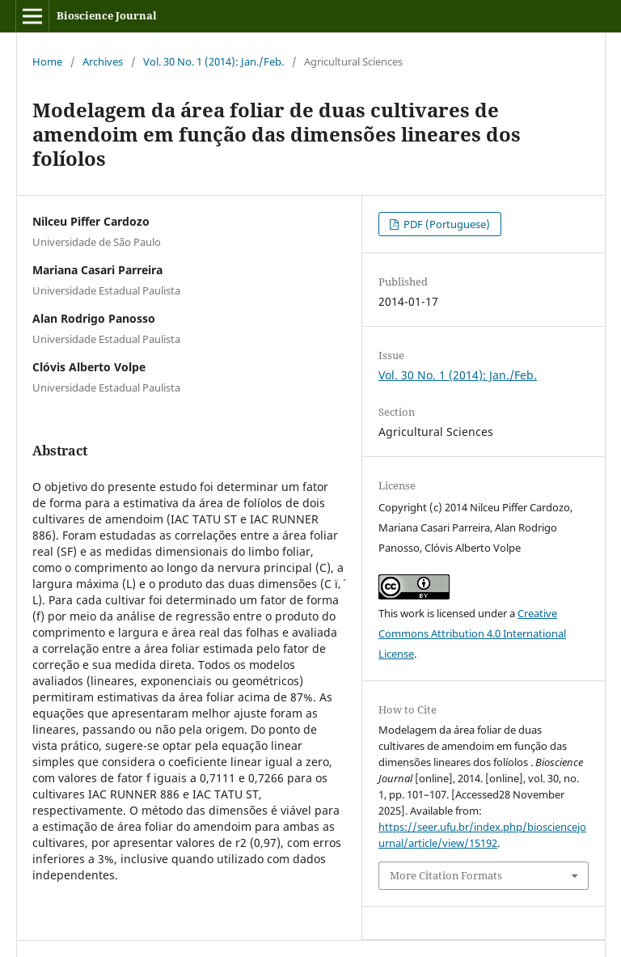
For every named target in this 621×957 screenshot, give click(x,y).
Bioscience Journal (107, 15)
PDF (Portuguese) (445, 224)
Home (47, 61)
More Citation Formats (446, 875)
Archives (102, 61)
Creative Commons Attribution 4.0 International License (472, 633)
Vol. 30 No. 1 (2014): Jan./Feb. (213, 61)
